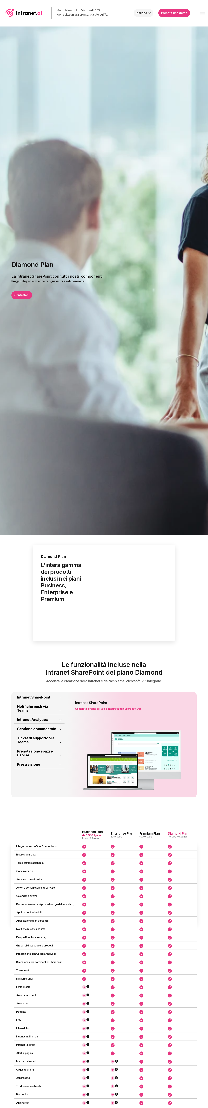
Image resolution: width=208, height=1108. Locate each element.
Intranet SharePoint (33, 710)
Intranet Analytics (32, 732)
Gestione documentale (36, 742)
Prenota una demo (174, 13)
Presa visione (28, 777)
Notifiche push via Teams (32, 721)
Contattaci (21, 295)
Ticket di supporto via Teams (35, 753)
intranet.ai (23, 13)
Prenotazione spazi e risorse (35, 766)
